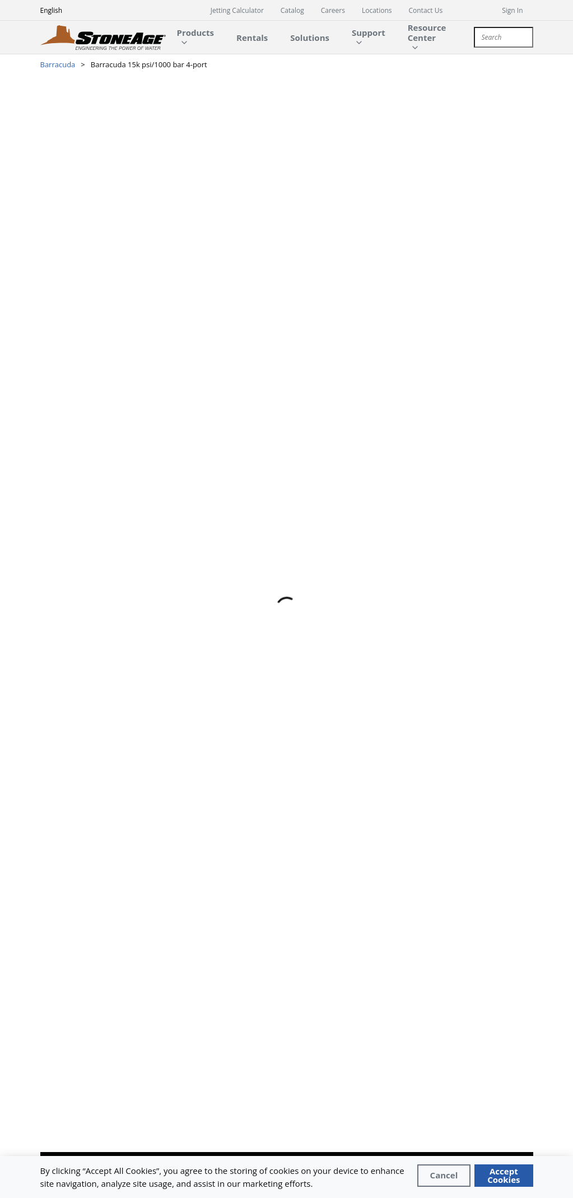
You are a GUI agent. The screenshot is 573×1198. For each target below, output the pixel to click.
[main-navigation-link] (252, 37)
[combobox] (503, 37)
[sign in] (517, 10)
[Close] (444, 1175)
